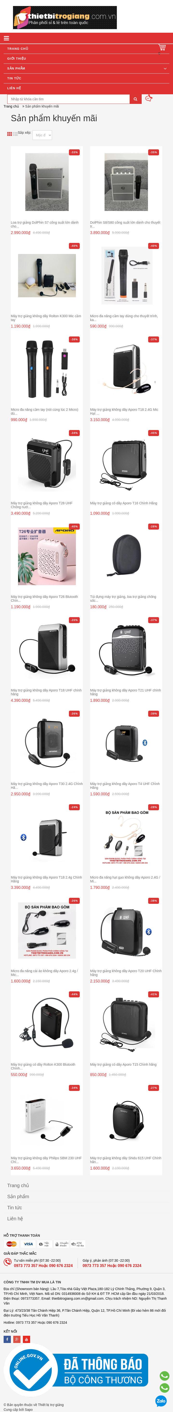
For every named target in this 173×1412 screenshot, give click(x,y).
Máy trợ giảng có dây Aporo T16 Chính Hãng (123, 503)
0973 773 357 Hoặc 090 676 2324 (43, 1266)
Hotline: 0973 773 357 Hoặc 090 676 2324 (35, 1322)
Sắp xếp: (24, 132)
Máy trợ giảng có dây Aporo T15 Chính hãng (123, 1064)
